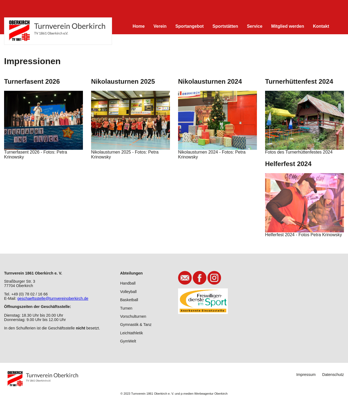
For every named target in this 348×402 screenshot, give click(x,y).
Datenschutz (333, 374)
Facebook (199, 278)
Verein (160, 26)
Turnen (126, 308)
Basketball (129, 300)
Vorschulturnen (133, 316)
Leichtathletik (131, 333)
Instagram (214, 278)
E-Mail (185, 278)
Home (139, 26)
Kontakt (321, 26)
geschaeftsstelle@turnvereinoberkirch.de (52, 298)
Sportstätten (225, 26)
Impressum (306, 374)
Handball (128, 283)
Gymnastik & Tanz (136, 324)
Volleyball (128, 291)
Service (254, 26)
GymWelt (128, 341)
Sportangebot (189, 26)
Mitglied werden (287, 26)
